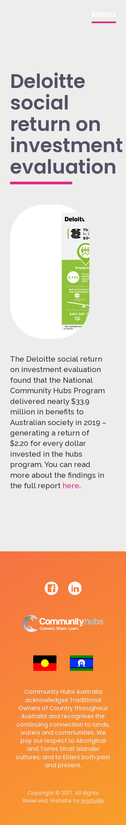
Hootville (92, 801)
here (70, 485)
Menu (104, 14)
